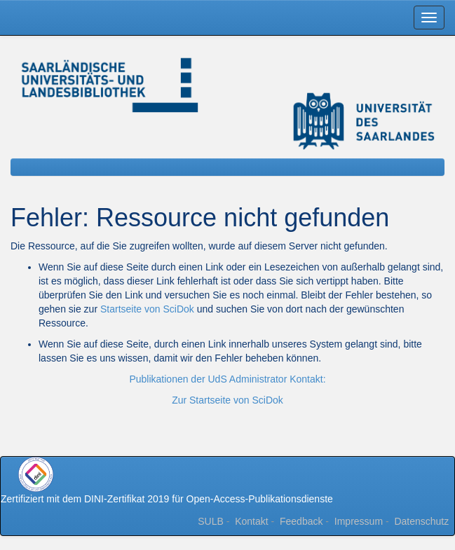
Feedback (301, 521)
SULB (211, 521)
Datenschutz (421, 521)
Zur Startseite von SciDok (227, 400)
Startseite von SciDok (147, 309)
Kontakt (251, 521)
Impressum (358, 521)
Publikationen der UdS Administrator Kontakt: (227, 379)
